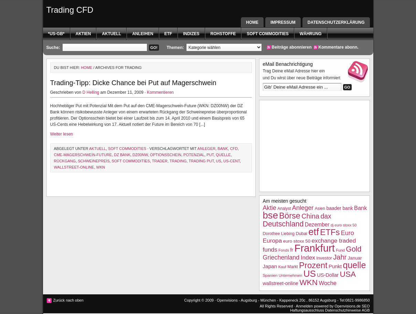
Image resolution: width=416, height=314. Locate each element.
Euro (347, 233)
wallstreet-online (74, 167)
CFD (234, 148)
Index (308, 257)
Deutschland (283, 224)
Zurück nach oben (68, 300)
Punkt (335, 266)
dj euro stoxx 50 (343, 225)
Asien (320, 208)
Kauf (282, 267)
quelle (223, 155)
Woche (328, 283)
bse (270, 215)
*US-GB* (56, 33)
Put (210, 155)
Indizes (191, 33)
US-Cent (231, 161)
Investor (324, 258)
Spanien (270, 275)
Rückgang (65, 161)
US (218, 161)
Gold (353, 249)
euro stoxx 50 (296, 241)
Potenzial (193, 155)
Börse (289, 215)
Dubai (301, 233)
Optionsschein (165, 155)
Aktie (269, 207)
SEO (366, 306)
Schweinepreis (93, 161)
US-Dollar (328, 275)
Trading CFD (69, 9)
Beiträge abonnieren (292, 47)
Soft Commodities (267, 33)
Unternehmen (290, 275)
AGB (366, 310)
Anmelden (304, 306)
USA (348, 274)
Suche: (53, 47)
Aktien (83, 33)
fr (291, 250)
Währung (311, 33)
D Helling (91, 92)
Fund (340, 250)
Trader (160, 161)
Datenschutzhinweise (343, 310)
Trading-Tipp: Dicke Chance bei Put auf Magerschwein (133, 83)
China (310, 216)
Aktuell (111, 33)
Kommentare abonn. (339, 47)
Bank (222, 148)
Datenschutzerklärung (336, 22)
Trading (178, 161)
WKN (100, 167)
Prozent (313, 265)
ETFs (330, 232)
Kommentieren (160, 92)
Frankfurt (315, 248)
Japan (270, 266)
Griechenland (281, 257)
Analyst (284, 208)
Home (252, 22)
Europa (272, 240)
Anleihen (142, 33)
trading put (201, 161)
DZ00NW (140, 155)
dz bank (122, 155)
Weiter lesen (61, 134)
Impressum (283, 22)
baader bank (339, 208)
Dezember (317, 224)
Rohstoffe (223, 33)
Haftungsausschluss (307, 310)
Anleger (207, 148)
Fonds (283, 250)
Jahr (339, 257)
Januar (355, 258)
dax (325, 216)
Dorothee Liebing (279, 233)
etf (168, 33)
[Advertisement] (314, 145)
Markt (292, 266)
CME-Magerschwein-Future (83, 155)
